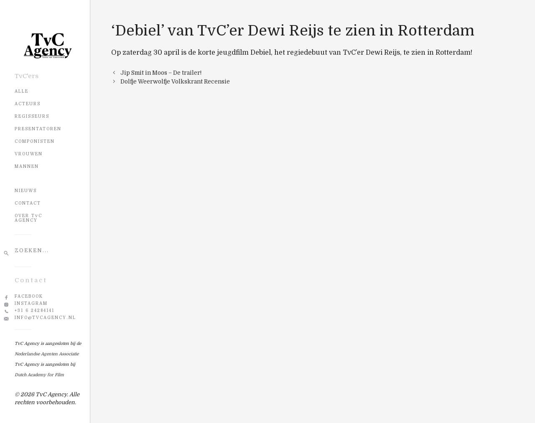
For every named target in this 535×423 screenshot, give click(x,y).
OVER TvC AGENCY (28, 218)
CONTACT (28, 203)
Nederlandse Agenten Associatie (47, 354)
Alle (21, 91)
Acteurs (28, 103)
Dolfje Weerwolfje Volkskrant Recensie (175, 82)
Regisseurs (32, 116)
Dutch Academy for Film (39, 374)
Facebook (29, 296)
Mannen (27, 166)
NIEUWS (26, 190)
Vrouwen (29, 154)
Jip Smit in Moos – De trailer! (160, 73)
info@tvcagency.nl (45, 317)
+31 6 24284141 (34, 310)
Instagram (31, 303)
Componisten (35, 141)
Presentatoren (38, 129)
